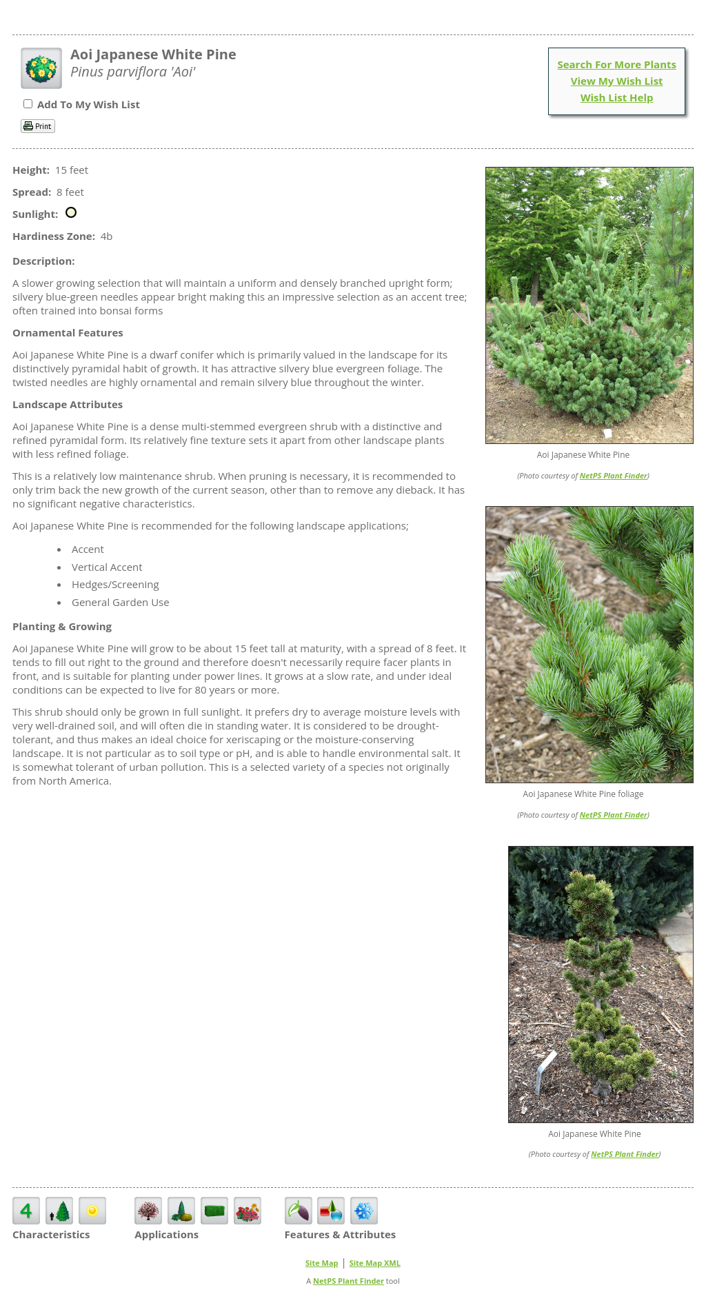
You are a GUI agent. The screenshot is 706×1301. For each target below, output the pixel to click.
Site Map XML (375, 1263)
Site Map (322, 1263)
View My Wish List (617, 81)
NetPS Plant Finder (613, 475)
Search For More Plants (616, 64)
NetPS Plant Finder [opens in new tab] (348, 1280)
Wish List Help (617, 97)
